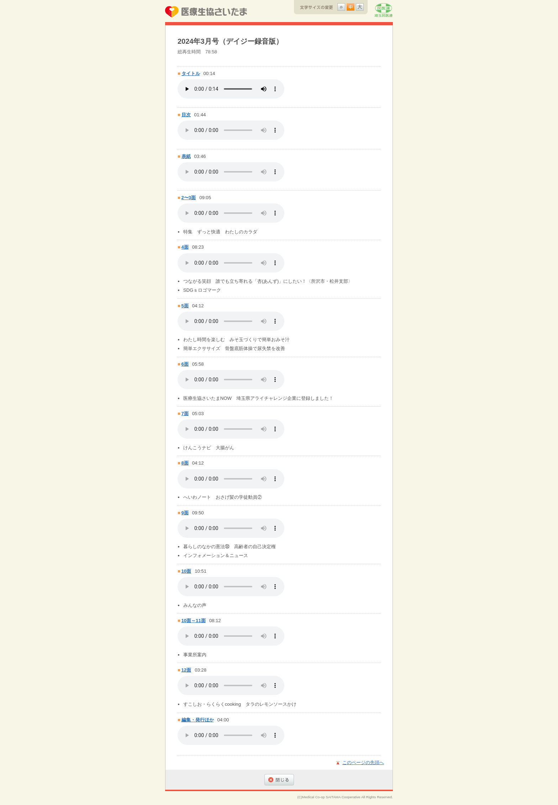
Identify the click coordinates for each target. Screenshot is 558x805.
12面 (186, 670)
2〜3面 (188, 197)
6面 (185, 364)
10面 (186, 571)
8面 (185, 463)
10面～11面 (193, 620)
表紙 (186, 156)
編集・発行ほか (197, 719)
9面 (185, 512)
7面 (185, 413)
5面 (185, 305)
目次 (186, 114)
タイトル (190, 73)
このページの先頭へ (363, 762)
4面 (185, 247)
